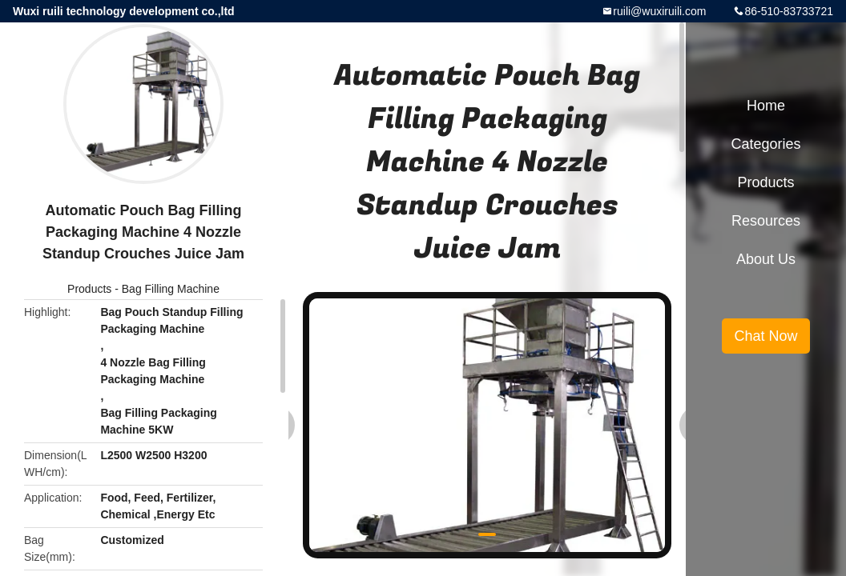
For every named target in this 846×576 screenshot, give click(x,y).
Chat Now (765, 336)
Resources (765, 221)
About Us (766, 259)
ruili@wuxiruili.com (659, 11)
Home (766, 106)
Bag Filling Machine (171, 288)
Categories (765, 144)
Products (89, 288)
